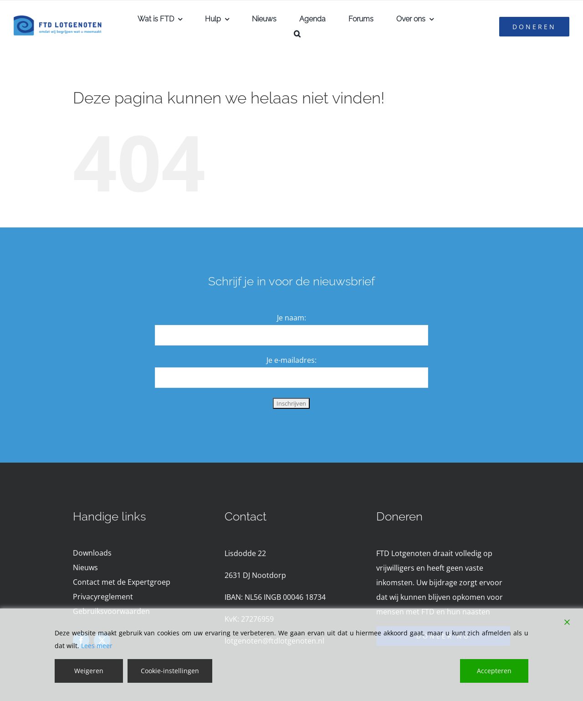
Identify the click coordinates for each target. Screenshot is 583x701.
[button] (297, 33)
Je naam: (291, 318)
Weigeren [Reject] (88, 670)
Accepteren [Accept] (494, 670)
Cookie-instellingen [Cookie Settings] (170, 670)
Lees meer (97, 645)
